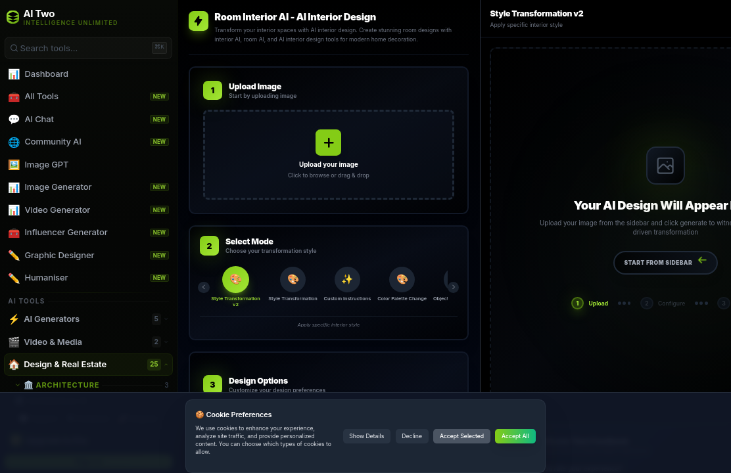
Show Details (366, 436)
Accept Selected (462, 436)
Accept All (515, 436)
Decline (412, 436)
